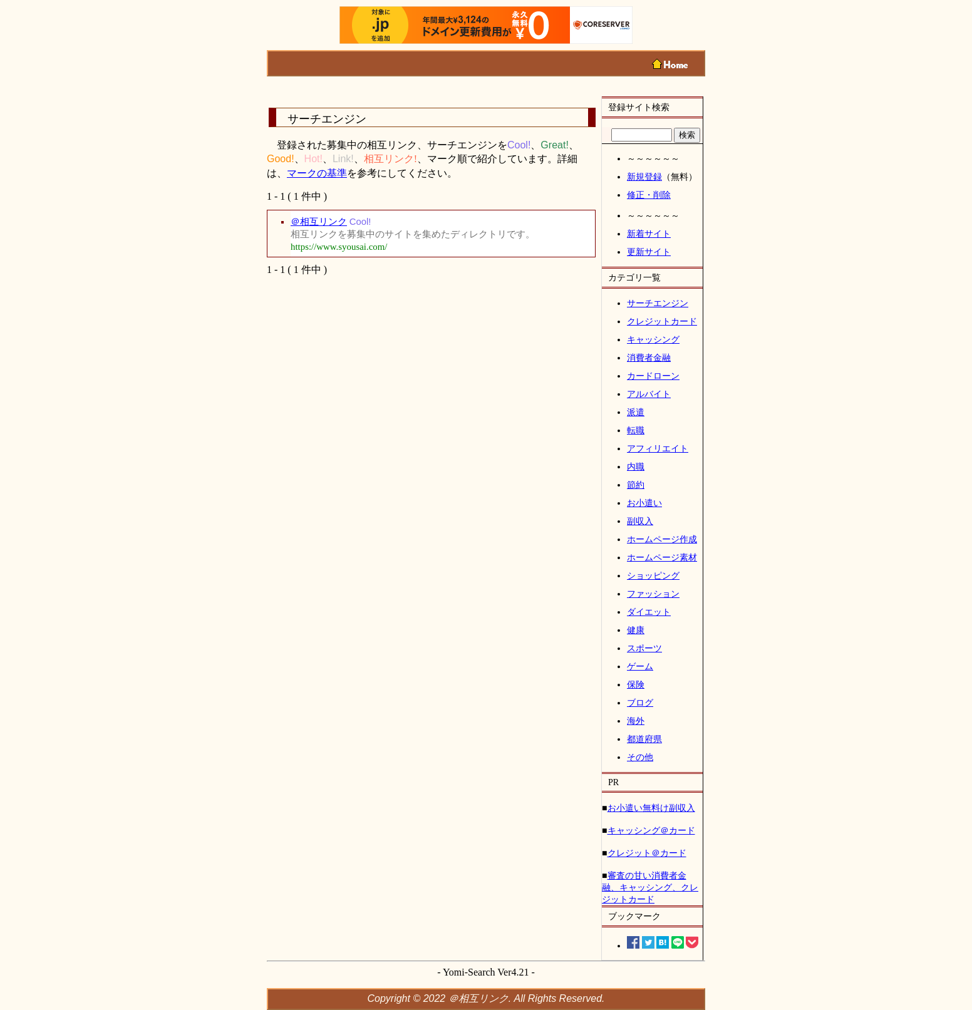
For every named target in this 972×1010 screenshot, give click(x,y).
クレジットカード (662, 321)
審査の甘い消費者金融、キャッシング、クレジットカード (650, 887)
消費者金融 (649, 358)
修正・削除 (649, 195)
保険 (635, 684)
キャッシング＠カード (651, 830)
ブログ (640, 703)
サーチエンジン (657, 303)
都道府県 (644, 739)
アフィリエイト (657, 448)
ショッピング (653, 575)
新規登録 (644, 177)
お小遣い (644, 503)
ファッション (653, 594)
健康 (635, 630)
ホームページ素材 (662, 557)
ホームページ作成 (662, 539)
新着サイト (649, 234)
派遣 (635, 412)
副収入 (640, 521)
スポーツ (644, 648)
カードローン (653, 376)
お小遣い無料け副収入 (651, 808)
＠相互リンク (319, 222)
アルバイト (649, 394)
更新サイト (649, 252)
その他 (640, 757)
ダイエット (649, 612)
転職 (635, 430)
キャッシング (653, 339)
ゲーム (640, 666)
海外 (635, 721)
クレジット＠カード (647, 853)
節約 (635, 485)
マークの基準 (317, 173)
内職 (635, 466)
